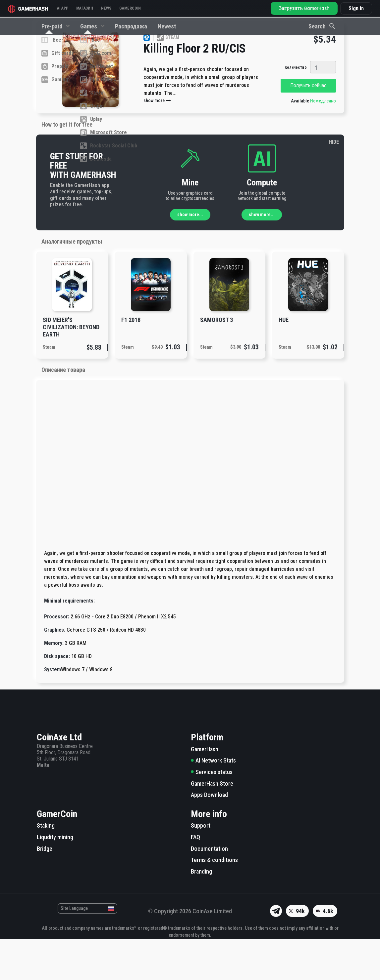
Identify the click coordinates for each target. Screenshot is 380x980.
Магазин (84, 8)
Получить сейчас (308, 127)
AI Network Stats (213, 801)
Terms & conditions (214, 901)
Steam (49, 388)
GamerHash (204, 790)
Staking (46, 866)
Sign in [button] (356, 8)
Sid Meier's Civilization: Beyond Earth (71, 368)
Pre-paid (52, 26)
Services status (212, 813)
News (106, 8)
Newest (167, 26)
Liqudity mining (55, 878)
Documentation (209, 889)
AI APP (62, 8)
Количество (296, 108)
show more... (190, 255)
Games (89, 26)
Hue (284, 361)
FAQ (195, 878)
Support (200, 866)
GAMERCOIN (130, 8)
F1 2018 (130, 361)
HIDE (334, 183)
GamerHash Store (212, 824)
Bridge (44, 889)
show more (157, 141)
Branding (201, 912)
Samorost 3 (216, 361)
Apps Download (209, 836)
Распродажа (131, 26)
